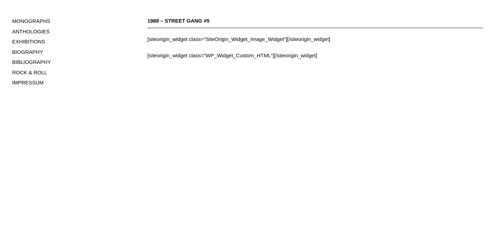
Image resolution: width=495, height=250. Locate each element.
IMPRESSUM (28, 82)
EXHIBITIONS (28, 41)
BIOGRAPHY (27, 52)
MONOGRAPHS (31, 21)
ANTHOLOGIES (31, 31)
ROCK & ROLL (29, 72)
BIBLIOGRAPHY (31, 62)
